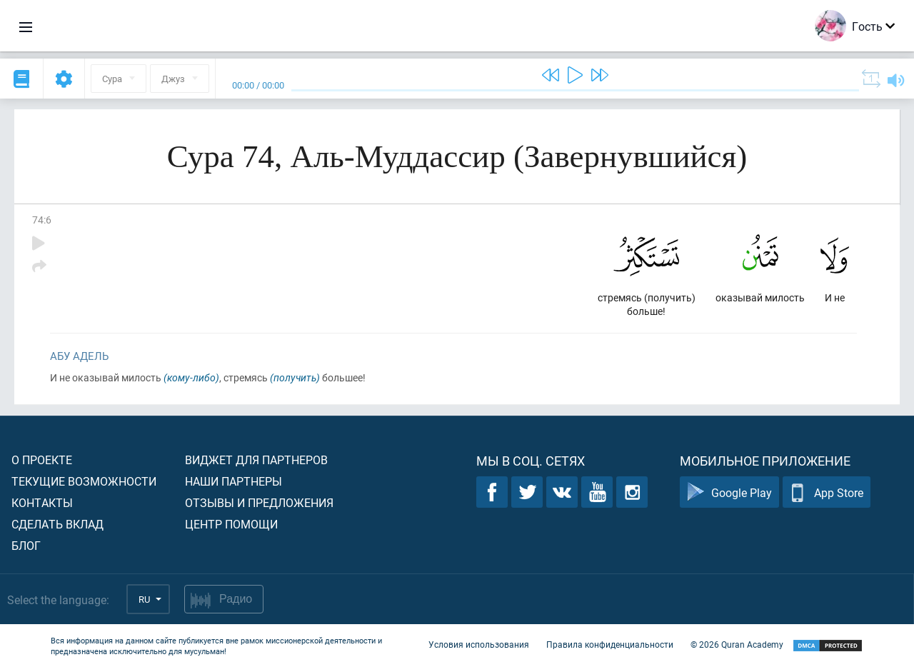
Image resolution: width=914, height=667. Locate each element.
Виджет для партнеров (256, 459)
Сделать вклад (57, 523)
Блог (26, 545)
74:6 (41, 219)
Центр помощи (231, 523)
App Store (826, 492)
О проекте (41, 459)
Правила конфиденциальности (609, 644)
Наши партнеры (233, 480)
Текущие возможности (83, 480)
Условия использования (478, 644)
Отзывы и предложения (259, 502)
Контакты (42, 502)
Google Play (729, 492)
